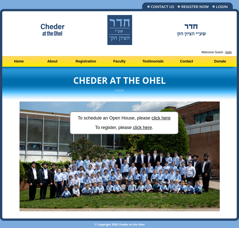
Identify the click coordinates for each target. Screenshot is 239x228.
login (228, 52)
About (52, 61)
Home (19, 61)
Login (220, 6)
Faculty (119, 61)
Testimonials (153, 61)
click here (161, 118)
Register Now (193, 6)
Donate (220, 61)
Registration (86, 61)
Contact (186, 61)
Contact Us (160, 6)
